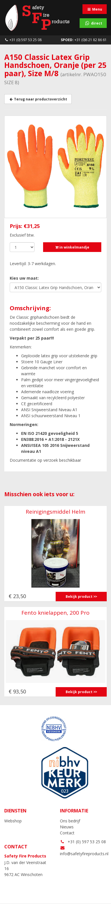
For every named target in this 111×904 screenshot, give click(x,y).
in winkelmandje (72, 247)
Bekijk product (79, 596)
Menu (94, 9)
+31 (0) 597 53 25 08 (23, 39)
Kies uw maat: (24, 278)
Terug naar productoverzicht (38, 99)
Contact (67, 833)
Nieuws (67, 827)
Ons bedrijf (70, 821)
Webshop (13, 821)
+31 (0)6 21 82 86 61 (84, 39)
